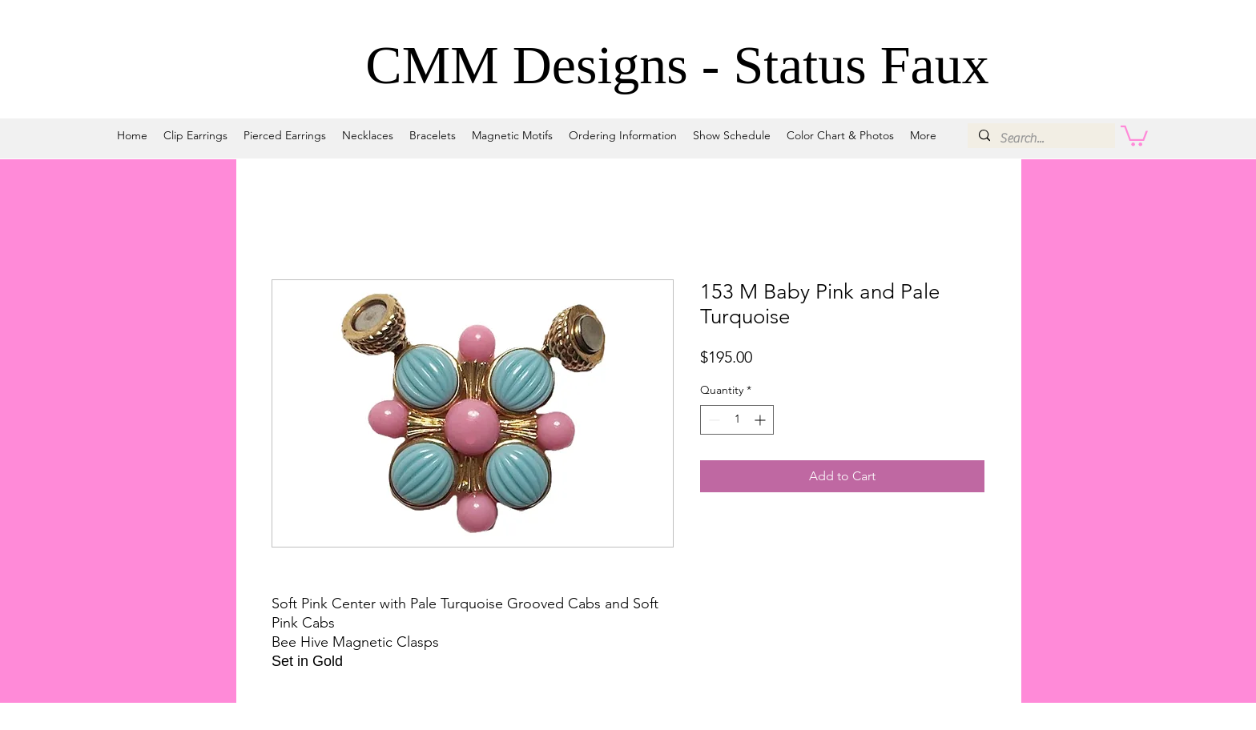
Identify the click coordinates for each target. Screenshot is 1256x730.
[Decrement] (712, 420)
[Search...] (1040, 138)
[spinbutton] (737, 420)
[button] (1134, 134)
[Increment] (761, 420)
